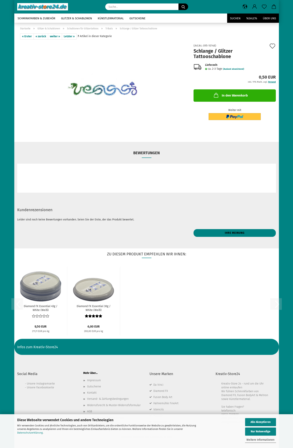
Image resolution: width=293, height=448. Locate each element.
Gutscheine (137, 18)
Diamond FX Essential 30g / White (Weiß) (93, 308)
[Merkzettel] (264, 7)
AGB (89, 411)
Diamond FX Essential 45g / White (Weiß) (40, 308)
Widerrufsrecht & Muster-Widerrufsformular (114, 405)
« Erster (27, 36)
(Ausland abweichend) (233, 69)
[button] (245, 7)
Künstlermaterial (111, 18)
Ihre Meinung (235, 233)
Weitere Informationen (260, 439)
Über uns (269, 18)
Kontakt (92, 392)
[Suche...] (183, 6)
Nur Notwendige (260, 431)
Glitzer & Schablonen (76, 18)
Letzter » (69, 36)
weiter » (55, 36)
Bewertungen (146, 153)
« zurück (41, 36)
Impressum (94, 380)
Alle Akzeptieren (261, 422)
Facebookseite (45, 387)
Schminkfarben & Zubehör (36, 18)
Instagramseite (45, 383)
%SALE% (251, 18)
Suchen (235, 18)
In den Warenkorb (230, 95)
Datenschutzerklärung (30, 432)
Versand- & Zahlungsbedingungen (108, 399)
